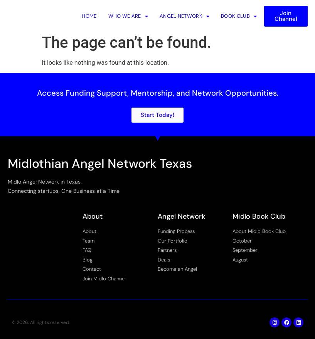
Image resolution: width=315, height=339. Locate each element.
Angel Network (184, 16)
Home (89, 16)
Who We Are (128, 16)
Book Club (239, 16)
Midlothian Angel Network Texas (100, 163)
